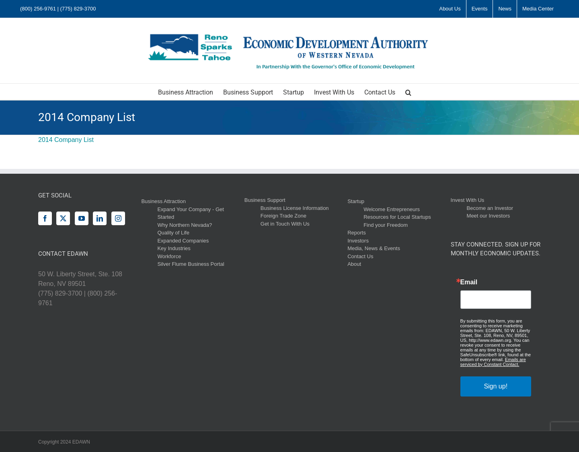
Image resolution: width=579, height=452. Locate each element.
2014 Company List (66, 139)
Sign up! (495, 386)
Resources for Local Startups (397, 217)
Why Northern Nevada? (184, 225)
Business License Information (295, 208)
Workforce (169, 256)
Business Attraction (163, 201)
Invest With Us (468, 200)
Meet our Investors (488, 216)
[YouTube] (81, 218)
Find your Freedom (385, 225)
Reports (356, 233)
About (354, 264)
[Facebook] (45, 218)
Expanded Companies (183, 241)
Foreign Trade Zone (283, 216)
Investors (358, 241)
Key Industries (173, 248)
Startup (355, 201)
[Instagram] (118, 218)
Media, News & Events (373, 248)
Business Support (264, 200)
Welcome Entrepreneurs (391, 209)
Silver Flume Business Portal (190, 264)
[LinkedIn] (100, 218)
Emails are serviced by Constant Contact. (493, 362)
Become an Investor (490, 208)
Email (469, 282)
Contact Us (360, 256)
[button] (408, 92)
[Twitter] (63, 218)
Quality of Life (173, 233)
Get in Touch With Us (285, 224)
